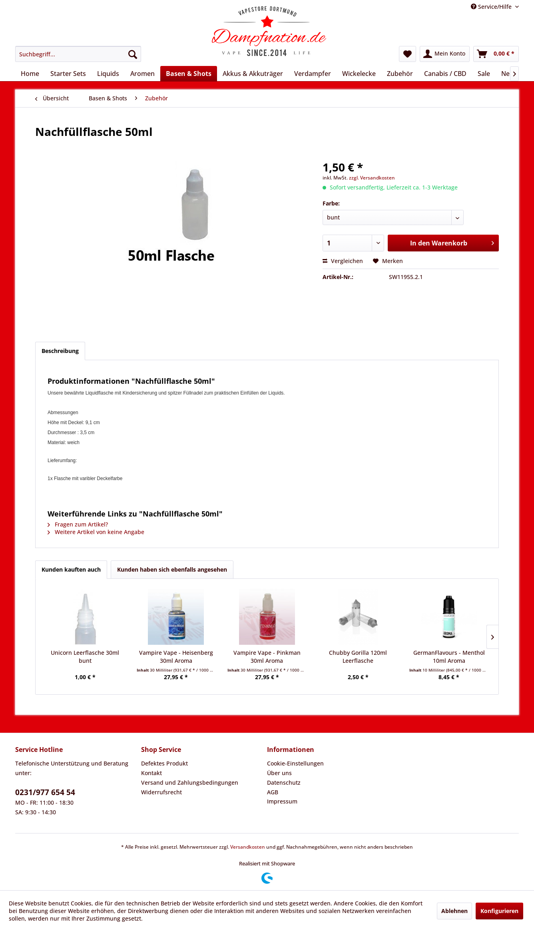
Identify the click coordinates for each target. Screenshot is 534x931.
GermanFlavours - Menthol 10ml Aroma (449, 656)
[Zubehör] (399, 73)
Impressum (282, 801)
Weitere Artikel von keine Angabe (96, 532)
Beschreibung (60, 351)
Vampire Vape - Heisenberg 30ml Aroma (176, 656)
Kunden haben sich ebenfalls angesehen (172, 569)
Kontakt (151, 773)
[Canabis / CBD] (445, 73)
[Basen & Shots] (188, 73)
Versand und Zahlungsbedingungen (189, 782)
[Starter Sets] (68, 73)
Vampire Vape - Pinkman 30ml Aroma (267, 656)
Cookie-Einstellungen (295, 763)
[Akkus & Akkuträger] (253, 73)
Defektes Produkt (164, 763)
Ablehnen (454, 911)
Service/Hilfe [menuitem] (492, 6)
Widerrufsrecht (161, 792)
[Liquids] (108, 73)
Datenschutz (284, 782)
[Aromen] (142, 73)
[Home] (30, 73)
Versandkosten (247, 846)
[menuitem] (78, 54)
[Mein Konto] (445, 54)
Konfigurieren (499, 911)
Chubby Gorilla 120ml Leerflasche (358, 656)
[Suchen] (132, 54)
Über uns (279, 773)
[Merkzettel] (407, 54)
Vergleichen (343, 261)
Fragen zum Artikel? (78, 524)
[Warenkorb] (496, 54)
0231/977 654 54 (45, 792)
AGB (272, 792)
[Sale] (484, 73)
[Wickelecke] (359, 73)
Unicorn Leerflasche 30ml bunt (85, 656)
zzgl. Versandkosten (372, 177)
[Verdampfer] (313, 73)
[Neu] (507, 73)
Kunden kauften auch (71, 569)
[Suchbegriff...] (78, 54)
